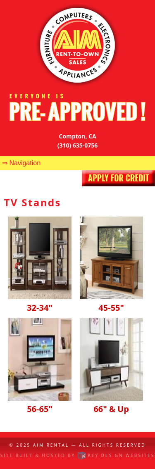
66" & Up (111, 403)
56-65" (39, 403)
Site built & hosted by (77, 455)
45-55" (111, 301)
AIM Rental (51, 445)
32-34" (39, 301)
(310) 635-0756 (77, 145)
